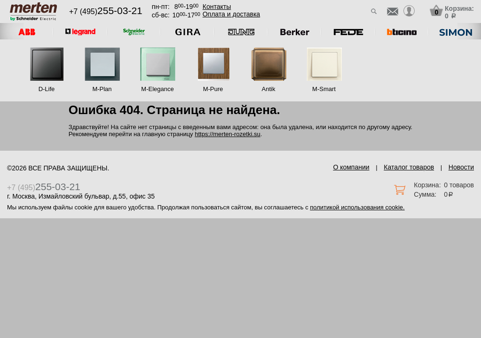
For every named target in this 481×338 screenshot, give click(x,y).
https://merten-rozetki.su (227, 134)
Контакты (217, 6)
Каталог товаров (409, 167)
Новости (461, 167)
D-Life (47, 88)
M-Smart (324, 88)
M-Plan (101, 88)
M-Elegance (157, 88)
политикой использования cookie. (357, 207)
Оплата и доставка (231, 14)
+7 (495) (105, 11)
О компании (351, 167)
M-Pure (213, 88)
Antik (269, 88)
